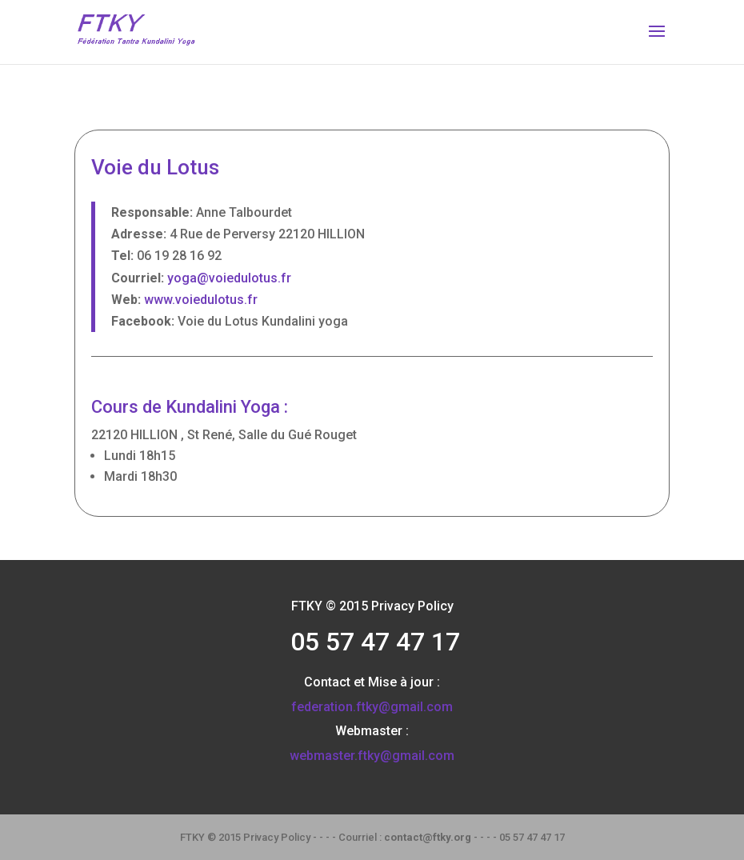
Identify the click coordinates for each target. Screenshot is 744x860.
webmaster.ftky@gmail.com (372, 755)
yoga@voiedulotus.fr (229, 278)
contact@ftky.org (427, 837)
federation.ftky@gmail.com (372, 706)
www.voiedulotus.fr (201, 299)
